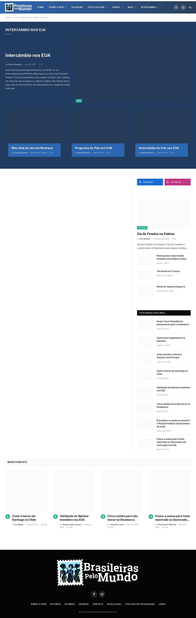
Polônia (142, 228)
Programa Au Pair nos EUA (93, 148)
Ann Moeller (145, 239)
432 (44, 524)
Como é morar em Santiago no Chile (172, 372)
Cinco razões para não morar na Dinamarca (173, 405)
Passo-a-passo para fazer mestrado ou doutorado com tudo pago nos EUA (171, 442)
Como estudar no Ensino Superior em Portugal (169, 356)
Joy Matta (19, 524)
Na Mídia (70, 604)
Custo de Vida (96, 7)
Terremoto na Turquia (168, 271)
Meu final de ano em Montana (32, 148)
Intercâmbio (148, 7)
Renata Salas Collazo (71, 524)
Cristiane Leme (116, 524)
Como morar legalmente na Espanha (171, 339)
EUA (79, 101)
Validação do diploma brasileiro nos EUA (173, 389)
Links (162, 604)
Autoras (55, 604)
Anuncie (84, 604)
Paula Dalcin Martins (167, 524)
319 (165, 527)
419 (69, 527)
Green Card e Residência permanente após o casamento (173, 323)
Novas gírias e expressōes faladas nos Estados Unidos (171, 257)
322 (110, 527)
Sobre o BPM (56, 7)
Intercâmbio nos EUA (28, 55)
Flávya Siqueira (15, 64)
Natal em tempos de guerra (171, 286)
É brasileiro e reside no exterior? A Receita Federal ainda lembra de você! (173, 423)
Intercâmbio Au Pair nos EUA (159, 148)
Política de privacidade (140, 604)
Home (40, 7)
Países (116, 7)
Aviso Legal (114, 604)
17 (172, 153)
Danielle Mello (84, 153)
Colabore (77, 7)
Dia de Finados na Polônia (155, 234)
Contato (98, 604)
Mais (130, 7)
